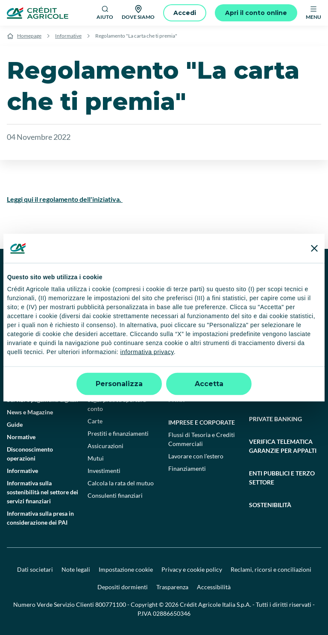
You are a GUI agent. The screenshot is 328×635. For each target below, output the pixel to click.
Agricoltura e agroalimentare (276, 342)
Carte (95, 421)
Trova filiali (21, 350)
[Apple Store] (91, 299)
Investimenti (104, 470)
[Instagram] (264, 274)
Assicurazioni (105, 445)
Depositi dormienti (122, 587)
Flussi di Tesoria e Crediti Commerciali (201, 439)
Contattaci (21, 362)
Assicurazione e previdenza (204, 374)
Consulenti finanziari (115, 495)
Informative (68, 35)
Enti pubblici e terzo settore (282, 478)
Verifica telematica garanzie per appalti (282, 446)
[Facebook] (189, 274)
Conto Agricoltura (273, 371)
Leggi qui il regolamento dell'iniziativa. (65, 199)
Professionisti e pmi (200, 337)
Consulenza (264, 396)
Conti (95, 374)
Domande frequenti (33, 374)
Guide (15, 424)
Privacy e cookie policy (191, 569)
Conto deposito (108, 350)
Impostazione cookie (126, 569)
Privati (99, 337)
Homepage (29, 35)
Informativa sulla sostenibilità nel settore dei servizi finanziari (42, 492)
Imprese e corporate (201, 422)
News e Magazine (30, 412)
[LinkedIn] (246, 274)
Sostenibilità (270, 504)
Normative (21, 436)
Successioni (22, 387)
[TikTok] (208, 274)
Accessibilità (214, 587)
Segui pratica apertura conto (117, 404)
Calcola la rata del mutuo (121, 483)
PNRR (176, 399)
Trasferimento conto (115, 362)
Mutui (96, 458)
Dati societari (35, 569)
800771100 (110, 604)
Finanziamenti (187, 362)
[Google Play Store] (33, 299)
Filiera (257, 359)
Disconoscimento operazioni (30, 454)
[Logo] (37, 13)
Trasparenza (172, 587)
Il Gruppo (19, 337)
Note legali (76, 569)
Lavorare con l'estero (195, 456)
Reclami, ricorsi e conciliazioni (271, 569)
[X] (283, 274)
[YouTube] (227, 274)
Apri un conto (106, 387)
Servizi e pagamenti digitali (42, 399)
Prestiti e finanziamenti (118, 433)
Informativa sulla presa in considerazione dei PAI (40, 518)
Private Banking (275, 418)
